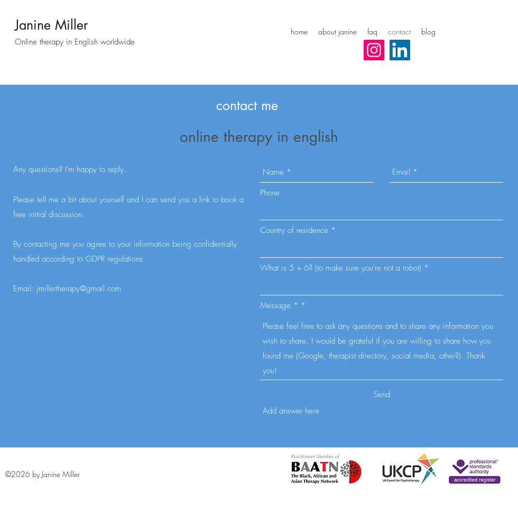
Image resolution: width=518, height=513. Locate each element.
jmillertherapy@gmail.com (78, 288)
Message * (279, 306)
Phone (270, 193)
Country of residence (294, 231)
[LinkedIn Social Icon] (400, 50)
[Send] (382, 394)
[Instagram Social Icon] (374, 50)
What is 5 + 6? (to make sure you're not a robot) (340, 268)
